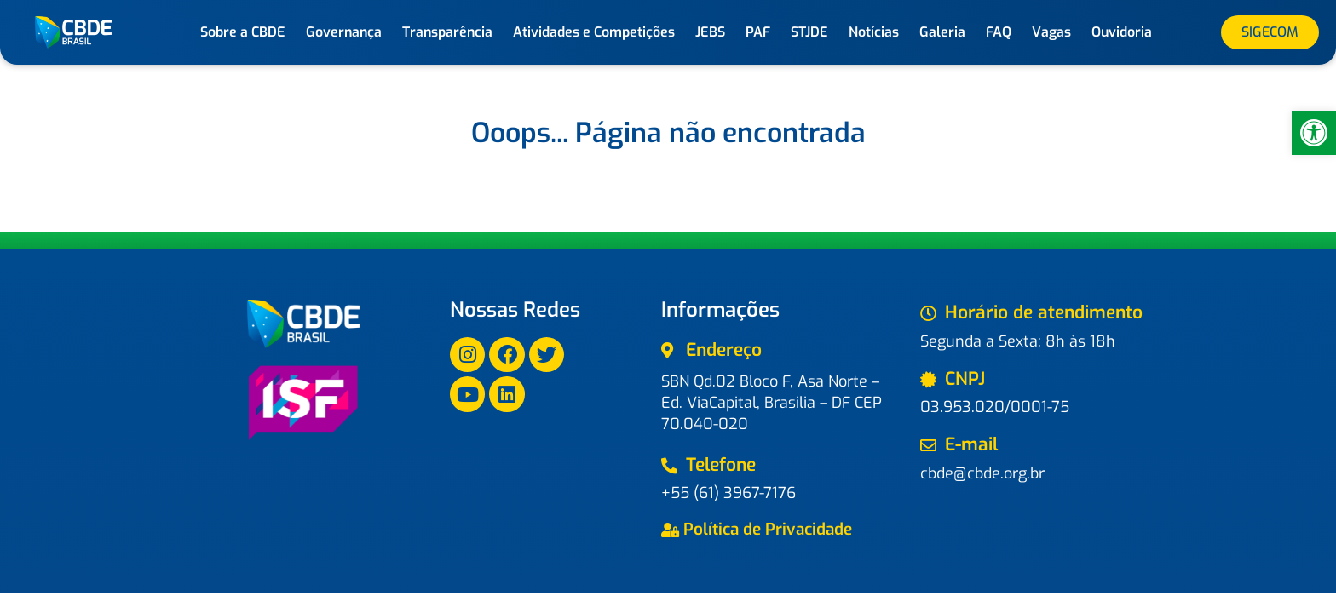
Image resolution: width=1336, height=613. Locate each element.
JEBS (710, 32)
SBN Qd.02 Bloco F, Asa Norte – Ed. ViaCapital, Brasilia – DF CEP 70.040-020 (771, 402)
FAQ (998, 32)
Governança (344, 32)
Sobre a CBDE (242, 32)
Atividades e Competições (594, 32)
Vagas (1051, 32)
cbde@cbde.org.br (982, 473)
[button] (1314, 133)
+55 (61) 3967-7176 (728, 493)
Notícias (874, 32)
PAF (758, 32)
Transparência (447, 32)
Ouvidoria (1121, 32)
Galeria (942, 32)
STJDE (809, 32)
